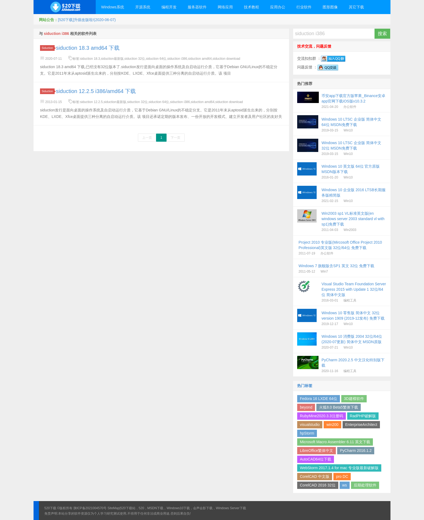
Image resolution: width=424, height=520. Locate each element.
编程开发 (169, 7)
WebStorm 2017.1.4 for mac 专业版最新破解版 (339, 468)
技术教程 (251, 7)
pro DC (342, 476)
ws (344, 485)
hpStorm (307, 433)
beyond (306, 407)
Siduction (48, 48)
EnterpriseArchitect (361, 424)
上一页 (147, 138)
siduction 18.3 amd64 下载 (88, 48)
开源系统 (142, 7)
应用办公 (277, 7)
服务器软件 (197, 7)
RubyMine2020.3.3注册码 (321, 416)
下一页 (175, 138)
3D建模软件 (354, 398)
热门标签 (304, 385)
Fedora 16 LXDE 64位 (318, 398)
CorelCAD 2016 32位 (318, 485)
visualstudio (310, 424)
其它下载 (356, 7)
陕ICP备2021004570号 (90, 508)
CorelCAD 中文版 (314, 476)
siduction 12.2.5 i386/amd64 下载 (96, 91)
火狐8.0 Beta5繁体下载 (338, 407)
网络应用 (225, 7)
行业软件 (304, 7)
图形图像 (330, 7)
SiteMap (114, 508)
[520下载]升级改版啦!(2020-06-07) (87, 20)
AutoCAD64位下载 (315, 459)
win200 (332, 424)
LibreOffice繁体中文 (316, 450)
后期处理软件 (365, 485)
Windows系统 (112, 7)
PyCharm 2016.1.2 (356, 450)
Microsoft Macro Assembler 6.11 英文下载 (335, 442)
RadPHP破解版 (363, 416)
